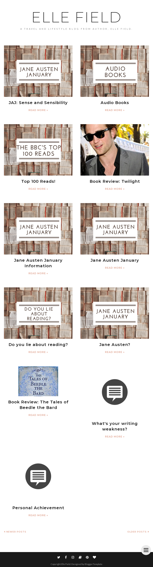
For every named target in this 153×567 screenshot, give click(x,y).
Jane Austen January (115, 260)
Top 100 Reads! (38, 181)
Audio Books (115, 102)
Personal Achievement (38, 507)
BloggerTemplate (93, 564)
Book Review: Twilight (115, 181)
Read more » (38, 110)
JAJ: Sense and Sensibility (38, 102)
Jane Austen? (114, 344)
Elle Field (76, 17)
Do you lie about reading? (38, 344)
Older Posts (137, 531)
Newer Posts (16, 531)
